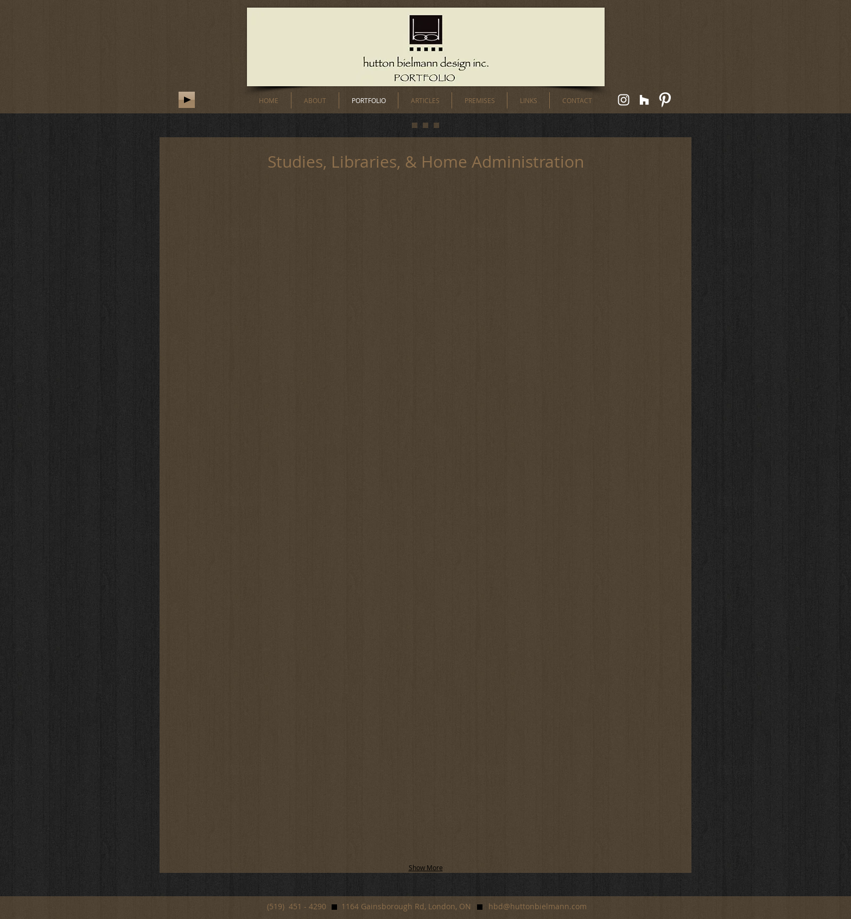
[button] (282, 253)
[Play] (187, 100)
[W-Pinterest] (664, 99)
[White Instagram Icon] (623, 99)
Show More (426, 867)
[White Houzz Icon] (644, 99)
